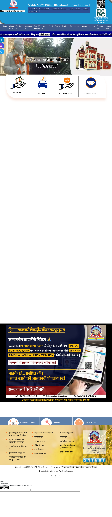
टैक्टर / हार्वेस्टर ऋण (66, 452)
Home (5, 26)
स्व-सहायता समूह (39, 441)
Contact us (100, 27)
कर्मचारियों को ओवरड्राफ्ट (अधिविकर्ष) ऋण (68, 446)
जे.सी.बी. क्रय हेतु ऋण (67, 441)
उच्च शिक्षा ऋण (39, 449)
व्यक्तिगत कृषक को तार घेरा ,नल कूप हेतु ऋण (17, 458)
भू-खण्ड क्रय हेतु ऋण (66, 433)
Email (51, 26)
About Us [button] (11, 27)
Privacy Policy (83, 5)
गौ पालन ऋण (38, 437)
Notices (92, 26)
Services (19, 26)
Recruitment (74, 26)
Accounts (28, 26)
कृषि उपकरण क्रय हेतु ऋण (17, 453)
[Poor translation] (6, 487)
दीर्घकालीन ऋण (39, 445)
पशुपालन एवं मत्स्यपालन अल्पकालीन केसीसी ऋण (16, 441)
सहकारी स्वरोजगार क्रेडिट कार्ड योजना (18, 447)
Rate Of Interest (37, 27)
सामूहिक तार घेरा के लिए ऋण (43, 433)
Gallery (84, 26)
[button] (8, 57)
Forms (57, 26)
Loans (44, 26)
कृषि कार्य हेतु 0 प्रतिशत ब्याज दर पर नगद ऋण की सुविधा (18, 434)
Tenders (65, 26)
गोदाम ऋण (63, 437)
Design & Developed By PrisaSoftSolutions (56, 471)
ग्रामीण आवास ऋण (40, 453)
